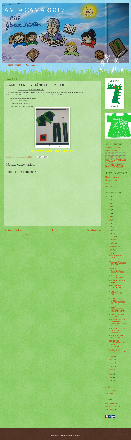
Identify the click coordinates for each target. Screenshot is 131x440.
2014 (109, 230)
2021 (109, 206)
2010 (109, 381)
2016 (109, 223)
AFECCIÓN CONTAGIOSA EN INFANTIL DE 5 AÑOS (117, 309)
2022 (109, 203)
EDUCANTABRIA (111, 154)
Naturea (107, 183)
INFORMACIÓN (110, 406)
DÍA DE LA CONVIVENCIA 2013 (117, 276)
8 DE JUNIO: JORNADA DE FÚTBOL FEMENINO (117, 330)
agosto (112, 250)
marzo (112, 363)
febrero (112, 366)
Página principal (14, 65)
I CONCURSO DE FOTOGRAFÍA (115, 287)
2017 (109, 220)
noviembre (113, 239)
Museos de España (111, 180)
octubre (112, 243)
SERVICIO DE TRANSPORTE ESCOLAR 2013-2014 (117, 270)
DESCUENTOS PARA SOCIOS (116, 315)
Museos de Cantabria (112, 177)
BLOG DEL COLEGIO (112, 157)
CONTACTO (32, 65)
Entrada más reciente (13, 230)
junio (111, 253)
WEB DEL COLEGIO (112, 148)
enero (112, 370)
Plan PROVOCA (110, 186)
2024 (109, 196)
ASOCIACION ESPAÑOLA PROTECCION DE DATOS (114, 166)
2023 (109, 200)
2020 (109, 210)
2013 (109, 233)
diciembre (113, 236)
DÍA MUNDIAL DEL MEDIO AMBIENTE (117, 337)
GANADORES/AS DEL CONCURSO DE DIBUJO (117, 293)
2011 (109, 377)
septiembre (113, 246)
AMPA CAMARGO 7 (34, 10)
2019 (109, 213)
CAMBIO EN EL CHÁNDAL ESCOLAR (117, 351)
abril (111, 359)
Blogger (77, 435)
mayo (112, 356)
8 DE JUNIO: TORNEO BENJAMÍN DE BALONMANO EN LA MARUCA (117, 322)
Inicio (54, 230)
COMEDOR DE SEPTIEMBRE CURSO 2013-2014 (117, 263)
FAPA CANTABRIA (111, 151)
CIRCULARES (110, 403)
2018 (109, 216)
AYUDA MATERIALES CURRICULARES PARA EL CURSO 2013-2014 (118, 301)
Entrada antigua (94, 230)
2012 (109, 374)
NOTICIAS (109, 409)
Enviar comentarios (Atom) (21, 235)
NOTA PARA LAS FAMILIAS (115, 257)
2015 (109, 227)
